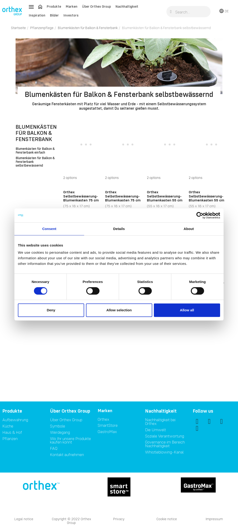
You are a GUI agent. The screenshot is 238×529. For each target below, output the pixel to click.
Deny (51, 310)
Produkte (54, 6)
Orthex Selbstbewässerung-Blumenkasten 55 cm (164, 196)
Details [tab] (119, 229)
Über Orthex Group (96, 6)
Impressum (214, 519)
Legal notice (23, 519)
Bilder (54, 15)
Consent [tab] (49, 229)
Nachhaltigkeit (127, 6)
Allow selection (119, 310)
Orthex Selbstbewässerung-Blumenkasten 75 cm (81, 196)
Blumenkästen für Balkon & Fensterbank (36, 132)
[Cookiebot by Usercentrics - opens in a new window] (199, 215)
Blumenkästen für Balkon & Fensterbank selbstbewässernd (35, 162)
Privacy (119, 519)
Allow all (187, 310)
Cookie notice (166, 519)
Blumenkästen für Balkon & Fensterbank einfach (35, 150)
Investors (71, 15)
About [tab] (189, 229)
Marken (71, 6)
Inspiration (37, 15)
